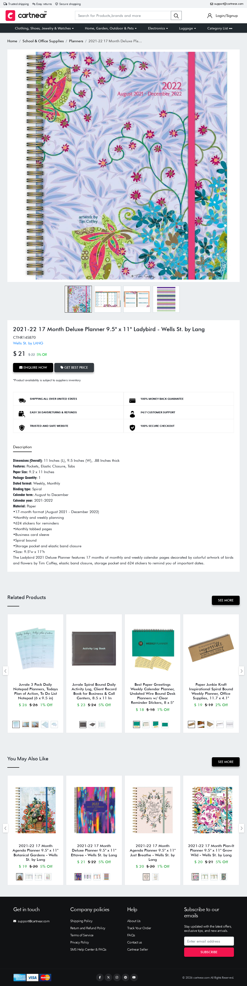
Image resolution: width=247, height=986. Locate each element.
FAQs (131, 935)
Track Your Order (139, 928)
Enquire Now (33, 367)
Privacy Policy (79, 942)
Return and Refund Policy (87, 928)
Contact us (134, 942)
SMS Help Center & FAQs (88, 949)
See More (225, 600)
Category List (219, 28)
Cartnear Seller (137, 949)
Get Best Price (74, 367)
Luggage (186, 28)
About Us (133, 921)
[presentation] (5, 670)
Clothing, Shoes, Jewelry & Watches (43, 28)
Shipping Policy (81, 921)
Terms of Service (81, 935)
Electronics (156, 28)
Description (22, 447)
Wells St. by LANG (28, 343)
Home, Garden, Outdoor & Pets (109, 28)
